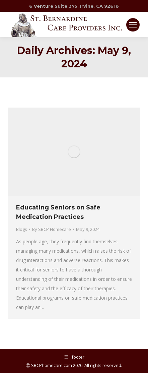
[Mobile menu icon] (133, 25)
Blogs (21, 229)
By (51, 229)
